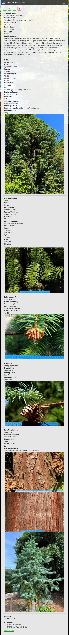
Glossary (7, 200)
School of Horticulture (13, 2)
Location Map (9, 631)
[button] (5, 9)
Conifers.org (29, 54)
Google (6, 113)
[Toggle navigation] (64, 3)
